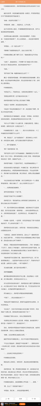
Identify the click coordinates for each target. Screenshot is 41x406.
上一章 (7, 399)
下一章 (34, 399)
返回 (3, 2)
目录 (20, 399)
